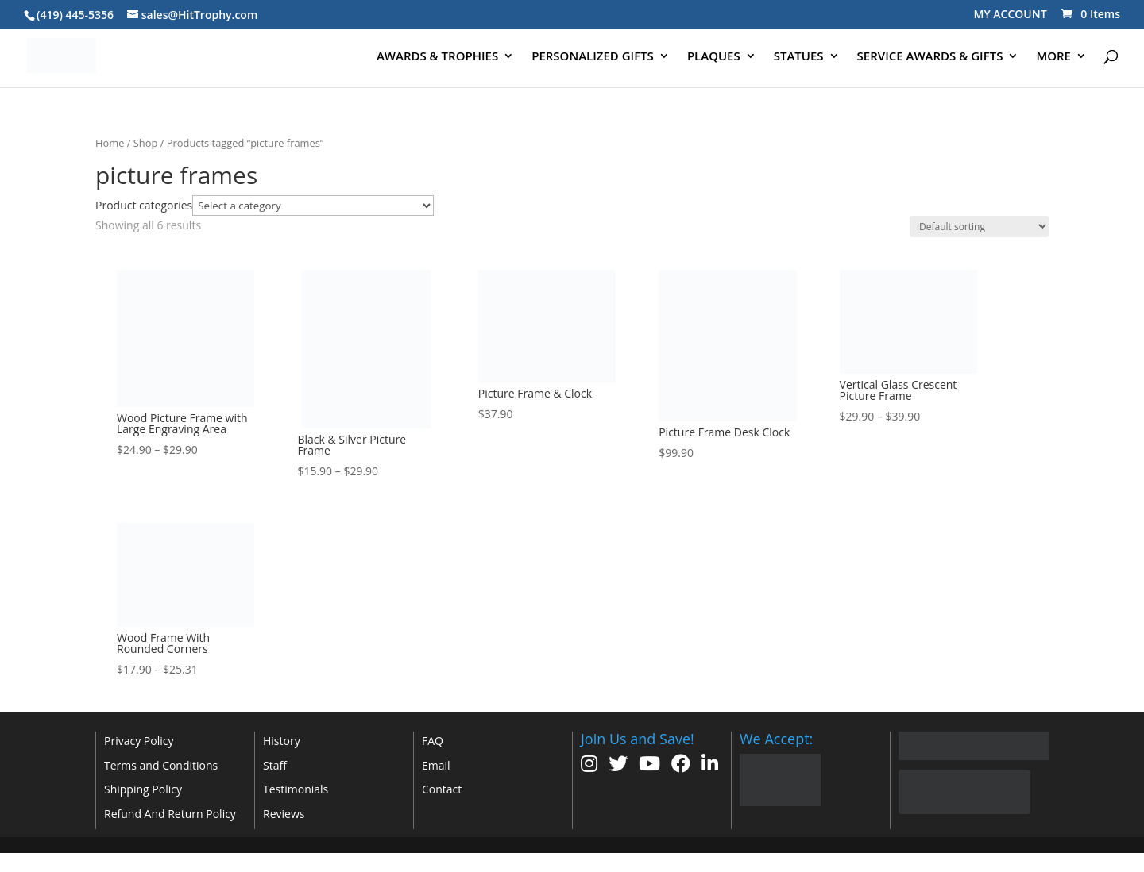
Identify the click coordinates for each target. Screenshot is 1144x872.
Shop (145, 143)
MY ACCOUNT (1010, 13)
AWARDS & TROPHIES (437, 56)
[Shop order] (979, 226)
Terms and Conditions (161, 765)
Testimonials (295, 789)
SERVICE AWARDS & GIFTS (930, 56)
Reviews (283, 813)
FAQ (432, 740)
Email (436, 765)
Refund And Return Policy (170, 813)
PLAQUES (713, 56)
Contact (442, 789)
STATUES (799, 56)
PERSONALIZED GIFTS (592, 56)
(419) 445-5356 (75, 14)
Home (109, 143)
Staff (275, 765)
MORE (1053, 56)
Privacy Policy (138, 740)
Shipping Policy (143, 789)
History (281, 740)
